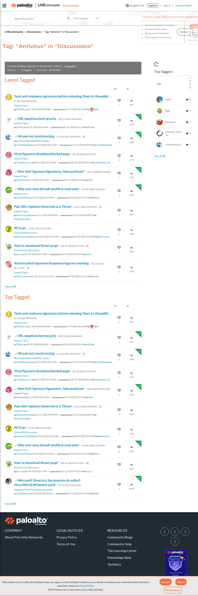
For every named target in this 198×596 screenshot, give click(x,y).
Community (70, 66)
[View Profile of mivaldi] (95, 493)
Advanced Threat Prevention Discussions (33, 489)
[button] (165, 582)
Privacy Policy (86, 586)
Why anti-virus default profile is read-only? (62, 189)
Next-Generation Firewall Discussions (31, 141)
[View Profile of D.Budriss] (21, 109)
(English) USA (135, 5)
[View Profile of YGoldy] (19, 127)
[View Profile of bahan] (96, 198)
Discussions (34, 31)
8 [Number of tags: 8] (190, 99)
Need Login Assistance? (178, 40)
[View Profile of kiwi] (90, 180)
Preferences (173, 590)
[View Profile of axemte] (20, 180)
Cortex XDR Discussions (25, 233)
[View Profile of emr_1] (19, 254)
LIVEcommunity (14, 31)
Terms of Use (65, 544)
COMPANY (13, 530)
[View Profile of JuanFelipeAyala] (24, 145)
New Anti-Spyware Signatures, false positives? (64, 171)
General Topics (21, 105)
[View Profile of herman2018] (22, 198)
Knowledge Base (119, 557)
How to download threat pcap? (49, 245)
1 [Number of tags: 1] (190, 121)
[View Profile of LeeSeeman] (22, 493)
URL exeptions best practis (50, 118)
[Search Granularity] (86, 18)
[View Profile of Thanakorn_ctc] (23, 162)
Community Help (119, 544)
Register (152, 5)
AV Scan (33, 228)
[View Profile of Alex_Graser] (22, 276)
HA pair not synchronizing (49, 136)
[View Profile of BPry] (96, 109)
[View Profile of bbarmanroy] (104, 237)
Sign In (167, 5)
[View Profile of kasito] (96, 276)
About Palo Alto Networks (24, 537)
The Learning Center (122, 551)
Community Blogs (120, 537)
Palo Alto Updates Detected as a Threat (56, 206)
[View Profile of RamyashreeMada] (25, 237)
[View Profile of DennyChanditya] (24, 215)
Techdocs (114, 564)
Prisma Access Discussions (26, 250)
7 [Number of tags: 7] (190, 110)
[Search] (49, 18)
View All (9, 286)
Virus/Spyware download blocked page (55, 154)
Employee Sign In (183, 5)
